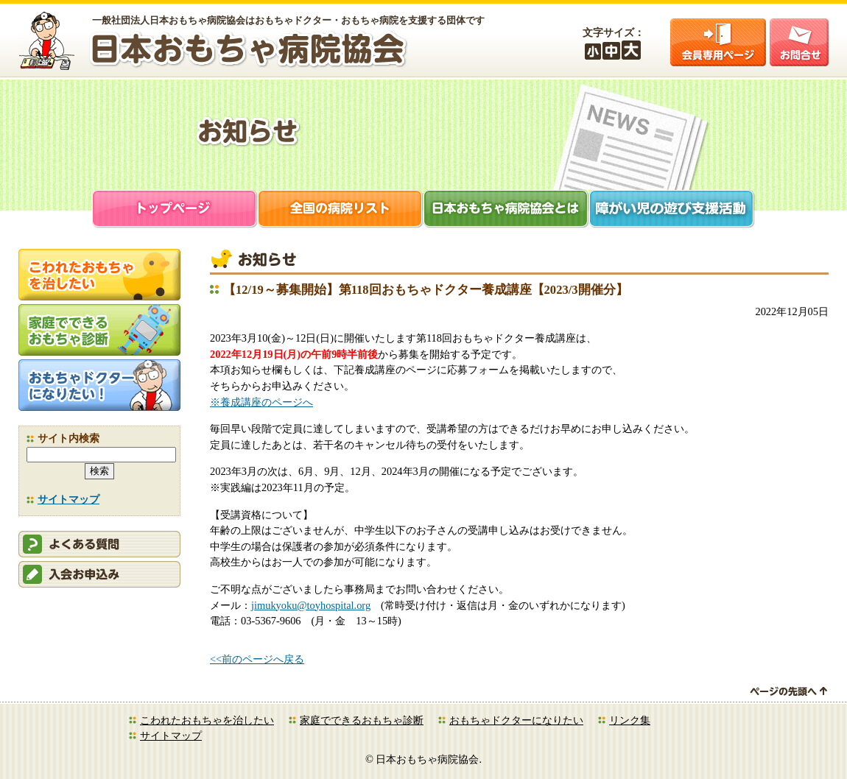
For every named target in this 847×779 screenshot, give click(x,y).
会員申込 (99, 574)
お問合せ (799, 42)
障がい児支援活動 (672, 210)
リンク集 (629, 720)
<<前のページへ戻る (257, 659)
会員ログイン (718, 42)
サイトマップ (68, 499)
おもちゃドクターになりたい (516, 720)
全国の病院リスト (340, 210)
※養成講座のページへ (261, 402)
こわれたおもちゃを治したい (207, 720)
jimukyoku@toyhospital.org (310, 605)
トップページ (175, 210)
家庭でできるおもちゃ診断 (361, 720)
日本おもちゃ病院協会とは (506, 210)
